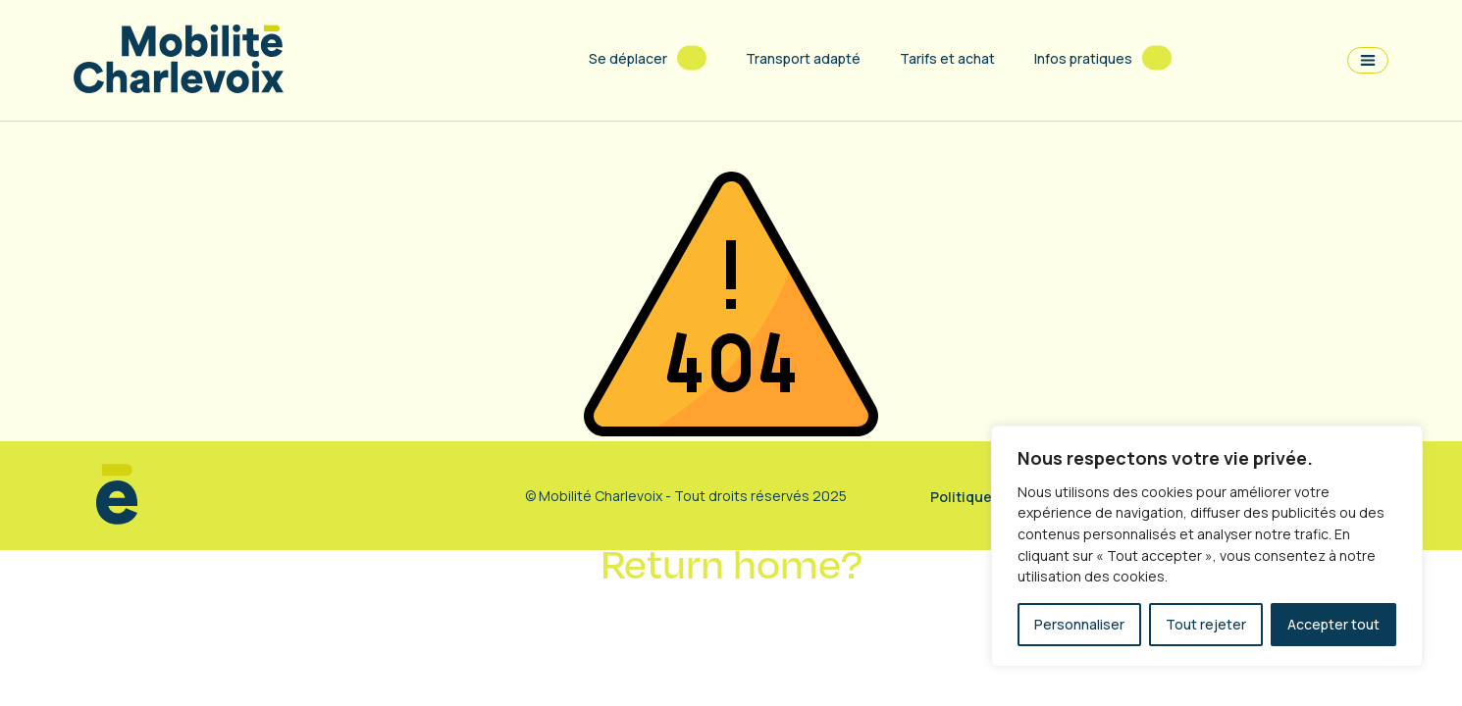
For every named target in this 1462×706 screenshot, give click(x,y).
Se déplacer (628, 58)
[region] (1207, 546)
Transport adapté (803, 58)
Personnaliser (1079, 624)
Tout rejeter (1206, 624)
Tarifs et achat (947, 58)
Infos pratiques (1083, 58)
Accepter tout (1333, 624)
